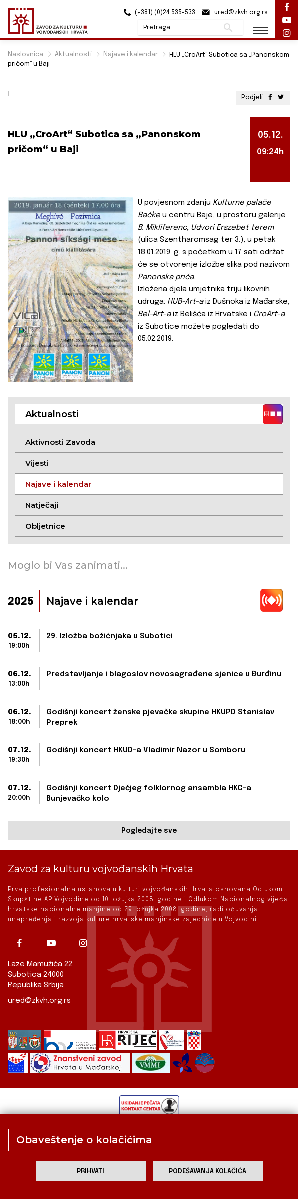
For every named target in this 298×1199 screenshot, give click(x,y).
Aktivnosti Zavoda (60, 442)
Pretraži (228, 28)
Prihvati (90, 1171)
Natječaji (41, 505)
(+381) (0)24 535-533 (158, 12)
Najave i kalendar (130, 54)
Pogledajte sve (149, 830)
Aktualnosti (73, 54)
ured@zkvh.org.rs (39, 1001)
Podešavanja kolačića (207, 1171)
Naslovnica (25, 54)
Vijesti (37, 463)
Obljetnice (45, 526)
